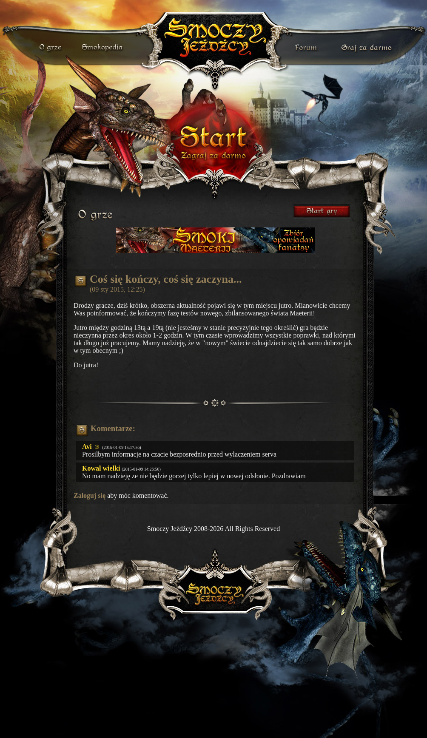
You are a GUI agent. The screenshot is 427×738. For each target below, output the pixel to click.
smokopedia (103, 48)
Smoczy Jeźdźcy (169, 528)
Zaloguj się (89, 495)
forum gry (307, 48)
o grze (51, 48)
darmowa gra (368, 48)
